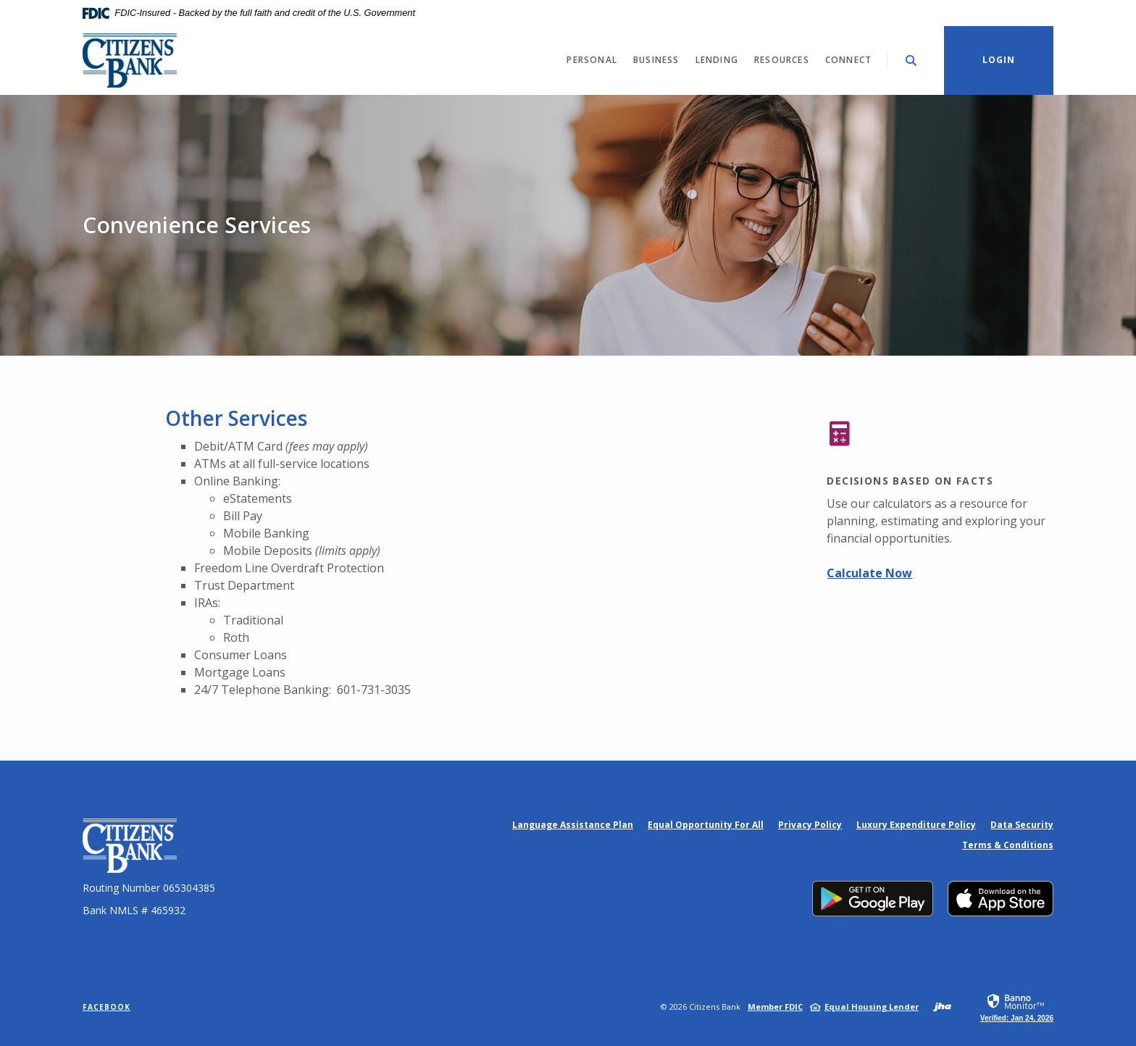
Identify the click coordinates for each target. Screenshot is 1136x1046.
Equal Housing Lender (871, 1006)
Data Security (1021, 825)
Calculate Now (869, 573)
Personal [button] (592, 60)
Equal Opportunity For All (706, 825)
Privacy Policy (810, 825)
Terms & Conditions (1007, 845)
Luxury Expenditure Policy (916, 825)
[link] (1016, 1007)
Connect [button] (848, 60)
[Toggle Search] (911, 60)
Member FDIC (775, 1006)
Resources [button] (781, 60)
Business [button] (656, 60)
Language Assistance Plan (572, 825)
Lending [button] (717, 60)
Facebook (106, 1007)
